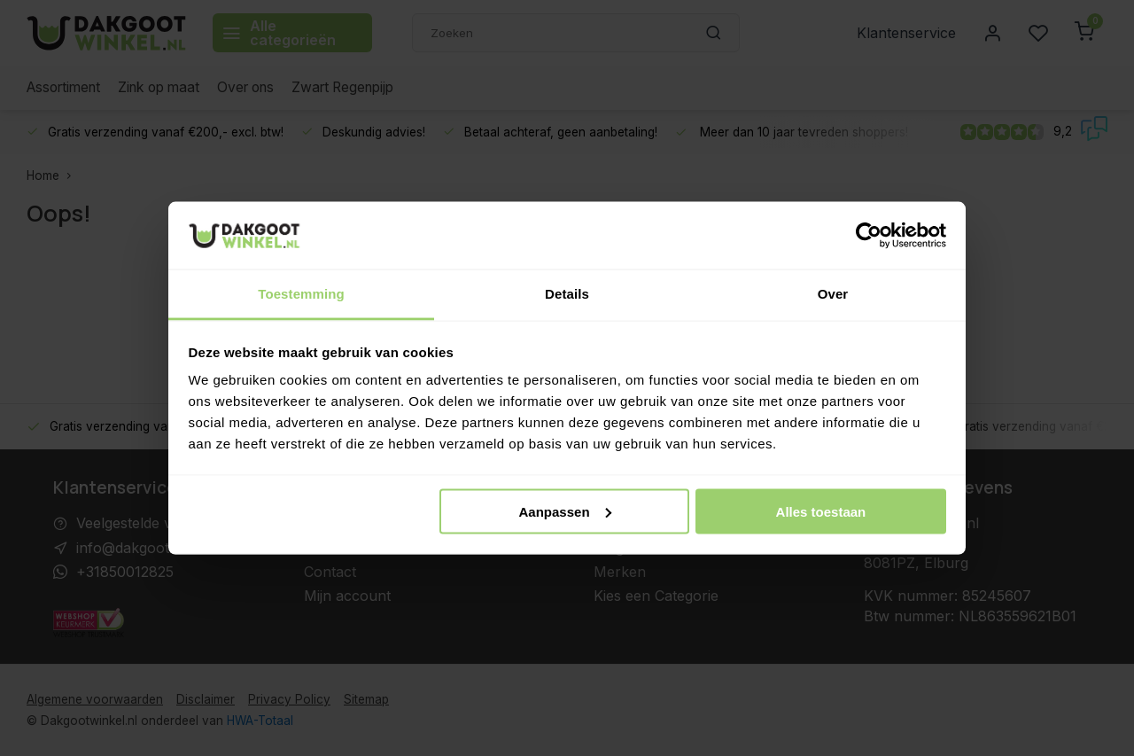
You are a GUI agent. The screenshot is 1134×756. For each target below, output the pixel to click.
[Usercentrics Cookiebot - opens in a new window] (868, 235)
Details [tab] (567, 293)
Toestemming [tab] (301, 293)
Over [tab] (833, 293)
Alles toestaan (821, 510)
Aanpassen (565, 510)
